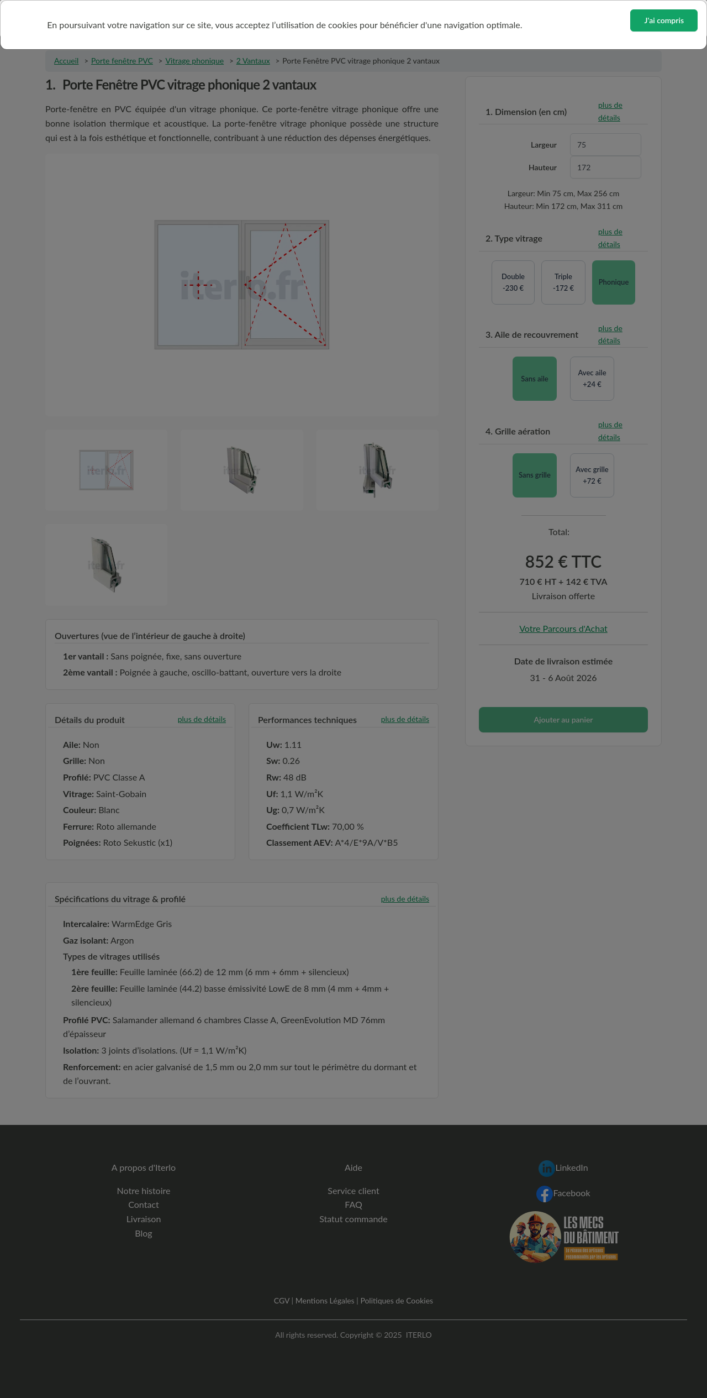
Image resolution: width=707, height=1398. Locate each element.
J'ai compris (664, 20)
